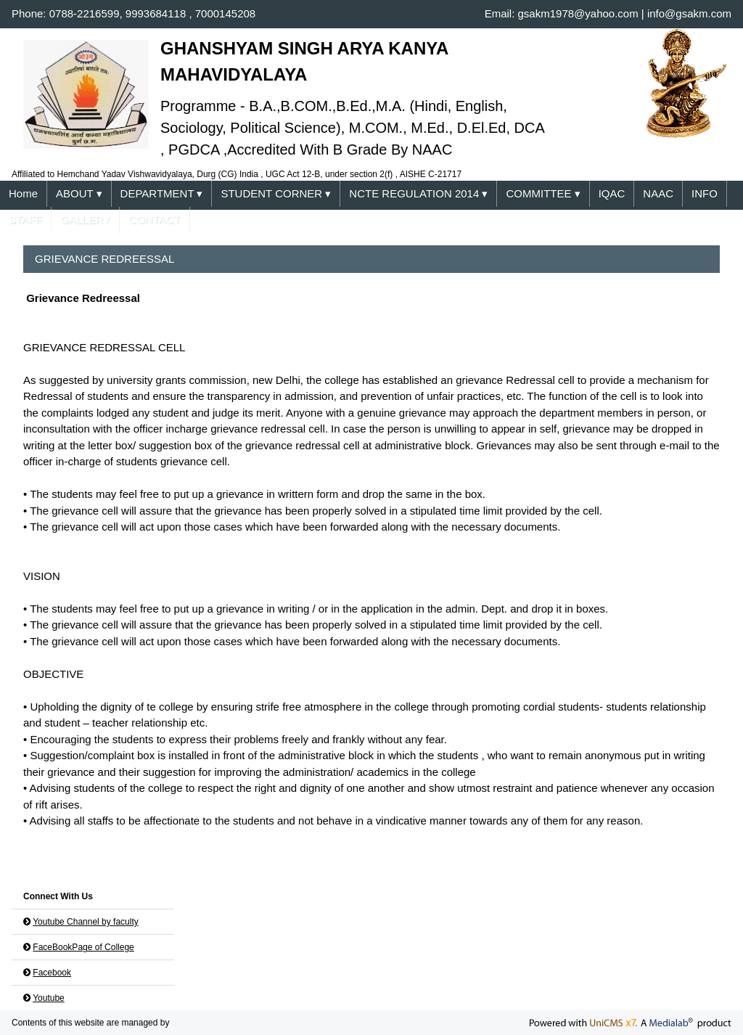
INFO (704, 193)
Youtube (49, 998)
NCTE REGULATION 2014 (418, 194)
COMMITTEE (543, 194)
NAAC (658, 193)
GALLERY (85, 219)
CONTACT (154, 219)
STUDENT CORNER (276, 194)
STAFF (25, 219)
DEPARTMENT (161, 194)
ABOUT (79, 194)
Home (23, 193)
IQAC (612, 193)
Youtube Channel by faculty (86, 922)
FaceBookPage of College (83, 947)
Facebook (52, 973)
